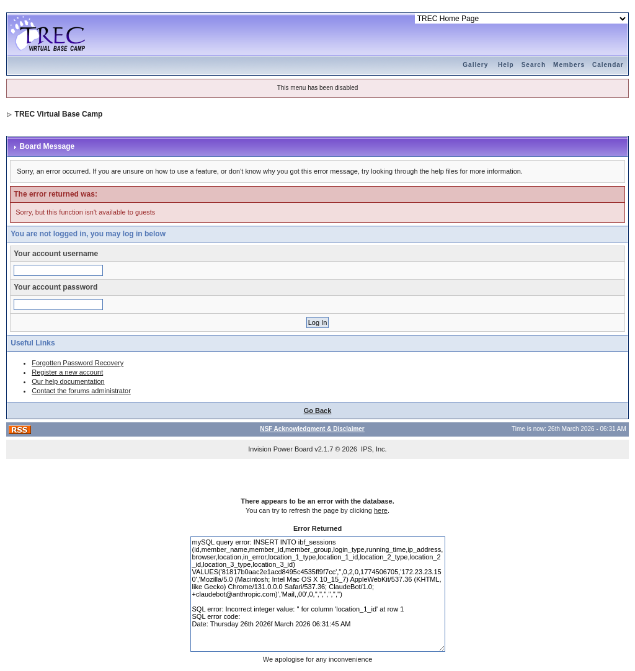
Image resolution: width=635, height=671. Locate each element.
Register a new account (67, 372)
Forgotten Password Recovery (77, 363)
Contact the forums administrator (81, 390)
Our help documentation (68, 381)
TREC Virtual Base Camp (59, 114)
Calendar (608, 64)
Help (506, 64)
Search (534, 64)
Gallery (475, 64)
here (381, 510)
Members (569, 64)
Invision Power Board (280, 449)
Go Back (318, 410)
